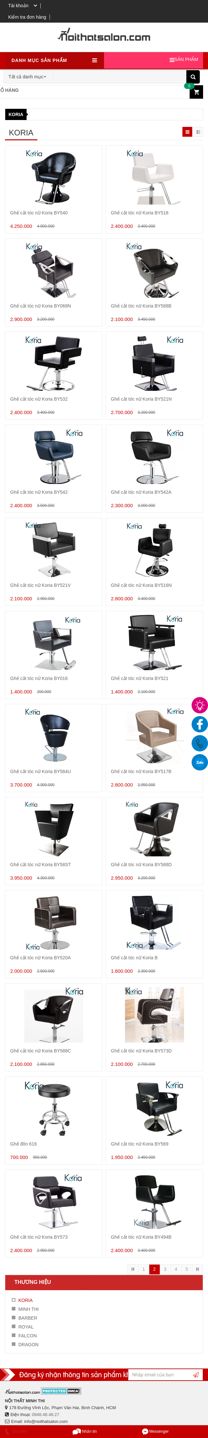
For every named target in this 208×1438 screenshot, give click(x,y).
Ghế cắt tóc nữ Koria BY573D (141, 1050)
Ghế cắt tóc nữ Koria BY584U (40, 771)
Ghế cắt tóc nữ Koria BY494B (141, 1237)
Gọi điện (15, 1431)
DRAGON (28, 1344)
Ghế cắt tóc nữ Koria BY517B (141, 771)
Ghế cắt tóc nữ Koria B (134, 957)
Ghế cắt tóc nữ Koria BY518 (139, 212)
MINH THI (28, 1309)
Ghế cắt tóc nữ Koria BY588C (40, 1050)
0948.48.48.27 (45, 1414)
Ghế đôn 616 (23, 1144)
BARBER (27, 1318)
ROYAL (25, 1326)
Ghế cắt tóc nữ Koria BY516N (141, 585)
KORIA (16, 114)
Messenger (155, 1431)
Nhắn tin (85, 1431)
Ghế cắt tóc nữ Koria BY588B (141, 306)
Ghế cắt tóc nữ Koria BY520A (40, 957)
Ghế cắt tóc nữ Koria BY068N (40, 306)
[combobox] (28, 74)
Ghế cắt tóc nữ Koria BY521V (40, 585)
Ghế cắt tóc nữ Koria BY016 (39, 678)
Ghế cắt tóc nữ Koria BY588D (141, 864)
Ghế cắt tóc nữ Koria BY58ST (40, 864)
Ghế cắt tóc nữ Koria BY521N (141, 399)
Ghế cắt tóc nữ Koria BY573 (39, 1237)
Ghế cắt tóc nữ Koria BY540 (39, 212)
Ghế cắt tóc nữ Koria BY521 (139, 678)
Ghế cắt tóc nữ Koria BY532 (39, 399)
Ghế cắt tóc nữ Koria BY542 (39, 492)
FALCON (27, 1335)
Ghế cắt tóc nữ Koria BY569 (139, 1144)
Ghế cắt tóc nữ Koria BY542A (141, 492)
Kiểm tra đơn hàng (27, 17)
